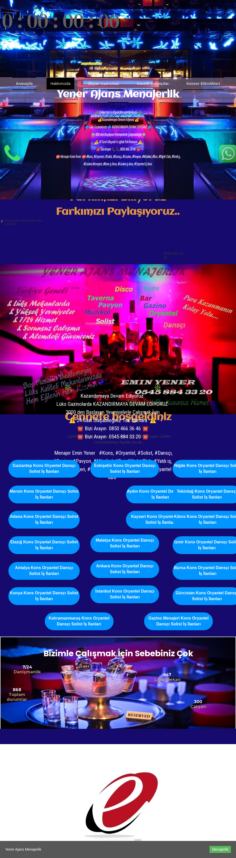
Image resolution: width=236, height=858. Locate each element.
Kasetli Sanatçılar (153, 84)
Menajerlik (220, 849)
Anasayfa (24, 84)
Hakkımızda (60, 84)
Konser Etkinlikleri (203, 84)
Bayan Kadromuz (103, 84)
